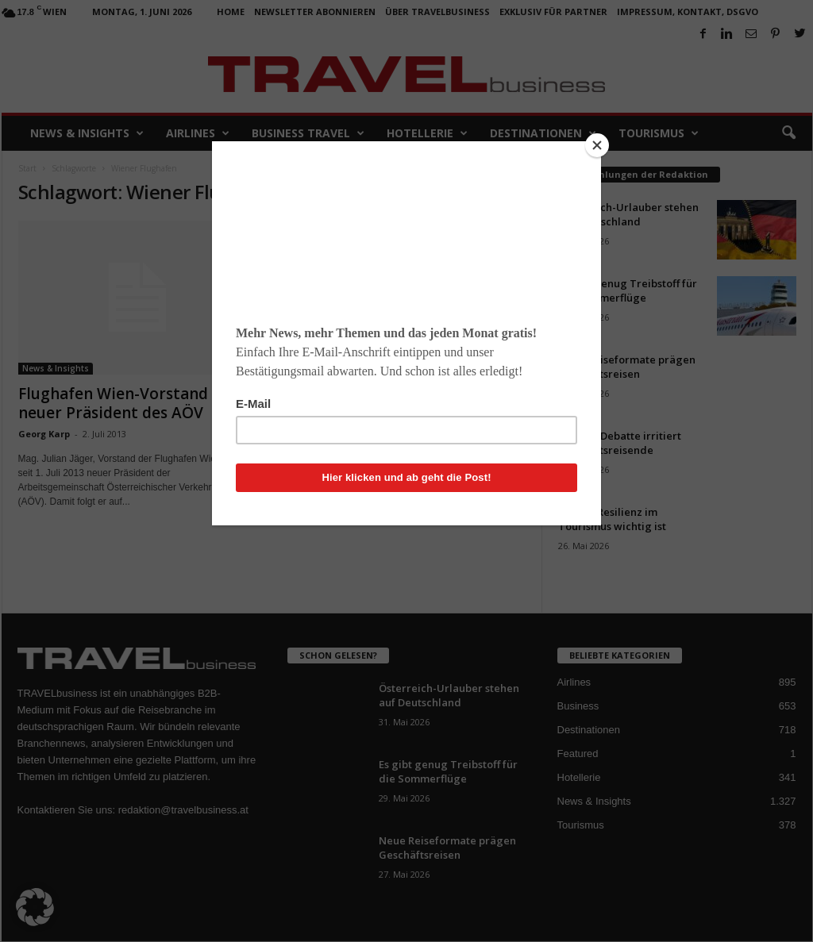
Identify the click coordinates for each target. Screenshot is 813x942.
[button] (35, 907)
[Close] (597, 145)
